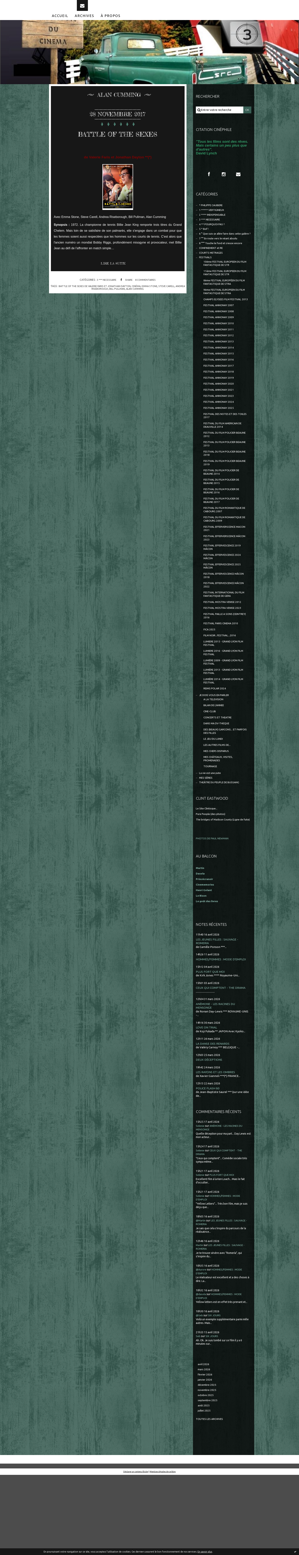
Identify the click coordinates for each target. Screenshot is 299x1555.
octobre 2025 (206, 1473)
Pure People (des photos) (212, 884)
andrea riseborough (98, 308)
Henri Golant (205, 964)
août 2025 (204, 1484)
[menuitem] (60, 22)
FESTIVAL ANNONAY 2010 (220, 350)
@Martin (201, 1297)
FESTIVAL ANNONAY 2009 (220, 344)
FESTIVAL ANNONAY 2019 (220, 410)
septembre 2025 (208, 1479)
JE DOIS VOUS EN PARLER (216, 757)
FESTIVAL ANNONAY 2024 (220, 436)
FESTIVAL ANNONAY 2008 (220, 337)
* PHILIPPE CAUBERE (213, 213)
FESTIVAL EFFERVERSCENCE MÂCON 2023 (222, 585)
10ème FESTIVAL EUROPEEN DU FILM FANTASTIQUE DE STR (224, 281)
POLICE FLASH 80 (208, 1164)
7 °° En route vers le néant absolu (220, 254)
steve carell (175, 305)
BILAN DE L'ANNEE (215, 768)
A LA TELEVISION (214, 762)
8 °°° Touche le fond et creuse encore (223, 259)
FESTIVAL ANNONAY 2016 (220, 390)
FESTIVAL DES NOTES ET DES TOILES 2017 (222, 451)
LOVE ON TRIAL (207, 1103)
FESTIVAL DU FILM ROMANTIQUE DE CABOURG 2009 (225, 564)
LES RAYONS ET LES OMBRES (216, 1148)
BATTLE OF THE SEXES (117, 145)
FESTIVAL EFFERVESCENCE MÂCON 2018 (221, 626)
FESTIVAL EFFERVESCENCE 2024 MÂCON (224, 606)
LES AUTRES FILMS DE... (218, 812)
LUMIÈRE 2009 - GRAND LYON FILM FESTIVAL (222, 721)
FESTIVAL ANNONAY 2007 (220, 331)
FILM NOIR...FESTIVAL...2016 (221, 692)
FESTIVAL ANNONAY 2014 (220, 377)
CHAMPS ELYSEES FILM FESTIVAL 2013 (224, 322)
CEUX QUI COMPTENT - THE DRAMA (222, 1063)
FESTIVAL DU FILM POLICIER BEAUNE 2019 (221, 503)
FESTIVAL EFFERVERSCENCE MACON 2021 (222, 575)
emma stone (157, 305)
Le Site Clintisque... (208, 879)
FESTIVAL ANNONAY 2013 (220, 370)
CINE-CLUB (210, 775)
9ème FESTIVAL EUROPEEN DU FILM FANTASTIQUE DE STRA (223, 312)
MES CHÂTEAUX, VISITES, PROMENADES (219, 827)
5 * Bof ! (204, 239)
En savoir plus (205, 1551)
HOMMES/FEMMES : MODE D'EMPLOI (222, 1034)
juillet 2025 (205, 1490)
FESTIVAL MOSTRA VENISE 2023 (224, 662)
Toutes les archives (211, 1498)
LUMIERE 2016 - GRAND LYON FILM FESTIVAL (222, 711)
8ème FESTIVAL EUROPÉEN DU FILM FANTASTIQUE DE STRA (223, 302)
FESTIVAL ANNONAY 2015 (220, 383)
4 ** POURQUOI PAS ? (213, 234)
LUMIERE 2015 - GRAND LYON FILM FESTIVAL (222, 700)
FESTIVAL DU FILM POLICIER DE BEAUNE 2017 (224, 544)
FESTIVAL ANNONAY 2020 (220, 416)
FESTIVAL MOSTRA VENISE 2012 (224, 655)
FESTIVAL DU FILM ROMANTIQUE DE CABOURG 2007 (225, 554)
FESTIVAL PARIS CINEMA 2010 (222, 679)
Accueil (60, 22)
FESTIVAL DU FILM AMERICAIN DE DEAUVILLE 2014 (225, 461)
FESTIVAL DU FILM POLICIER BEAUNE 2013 (221, 482)
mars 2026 (204, 1446)
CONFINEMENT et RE (213, 264)
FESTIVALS (206, 275)
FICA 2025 (209, 685)
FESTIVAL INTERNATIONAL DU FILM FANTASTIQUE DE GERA (223, 647)
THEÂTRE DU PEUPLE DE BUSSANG (222, 853)
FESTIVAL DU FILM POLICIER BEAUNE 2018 (221, 492)
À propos (111, 22)
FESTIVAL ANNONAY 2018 (220, 403)
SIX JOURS (215, 1391)
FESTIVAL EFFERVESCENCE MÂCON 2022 (221, 636)
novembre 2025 (208, 1468)
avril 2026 (204, 1440)
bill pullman (122, 308)
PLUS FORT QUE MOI (211, 1046)
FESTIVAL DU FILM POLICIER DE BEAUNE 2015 (224, 523)
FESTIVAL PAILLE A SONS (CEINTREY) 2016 (219, 670)
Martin (200, 1321)
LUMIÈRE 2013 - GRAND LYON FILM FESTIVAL (222, 731)
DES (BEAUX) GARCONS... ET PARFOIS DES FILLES (221, 797)
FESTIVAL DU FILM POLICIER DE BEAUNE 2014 (224, 513)
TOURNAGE (211, 835)
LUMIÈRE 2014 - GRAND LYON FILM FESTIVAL (222, 742)
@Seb (199, 1391)
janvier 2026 (206, 1457)
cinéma (142, 305)
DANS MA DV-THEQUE (218, 788)
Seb (198, 1412)
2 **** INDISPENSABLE (214, 224)
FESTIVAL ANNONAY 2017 (220, 396)
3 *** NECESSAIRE (105, 299)
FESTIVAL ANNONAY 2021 (220, 423)
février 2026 (206, 1451)
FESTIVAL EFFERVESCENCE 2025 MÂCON (224, 616)
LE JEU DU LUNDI (214, 805)
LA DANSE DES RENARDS (213, 1119)
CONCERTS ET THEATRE (219, 782)
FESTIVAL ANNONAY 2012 (220, 364)
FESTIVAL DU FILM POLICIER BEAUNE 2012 (221, 472)
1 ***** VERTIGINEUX (213, 218)
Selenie (201, 1202)
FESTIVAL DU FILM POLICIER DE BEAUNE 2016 (224, 533)
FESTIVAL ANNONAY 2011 (220, 357)
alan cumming (141, 308)
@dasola (201, 1370)
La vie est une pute (211, 842)
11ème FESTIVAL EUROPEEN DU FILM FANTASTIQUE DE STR (224, 291)
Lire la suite (115, 283)
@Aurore (202, 1346)
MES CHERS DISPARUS (217, 818)
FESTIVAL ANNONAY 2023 (220, 429)
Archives (84, 22)
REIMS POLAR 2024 (215, 750)
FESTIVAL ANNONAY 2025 (220, 443)
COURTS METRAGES (212, 269)
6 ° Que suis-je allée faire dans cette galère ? (221, 246)
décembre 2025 (208, 1462)
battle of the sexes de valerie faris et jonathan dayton (98, 305)
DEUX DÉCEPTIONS (210, 1136)
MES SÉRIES (207, 848)
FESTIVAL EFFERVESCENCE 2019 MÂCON (224, 595)
